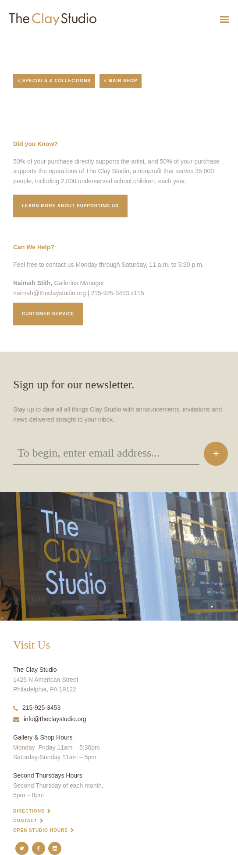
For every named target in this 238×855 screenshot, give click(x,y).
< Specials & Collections (54, 80)
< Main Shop (120, 80)
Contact (25, 820)
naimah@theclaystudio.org (49, 293)
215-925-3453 (36, 707)
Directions (29, 811)
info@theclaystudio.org (49, 718)
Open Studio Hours (40, 830)
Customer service (48, 313)
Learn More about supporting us (70, 205)
